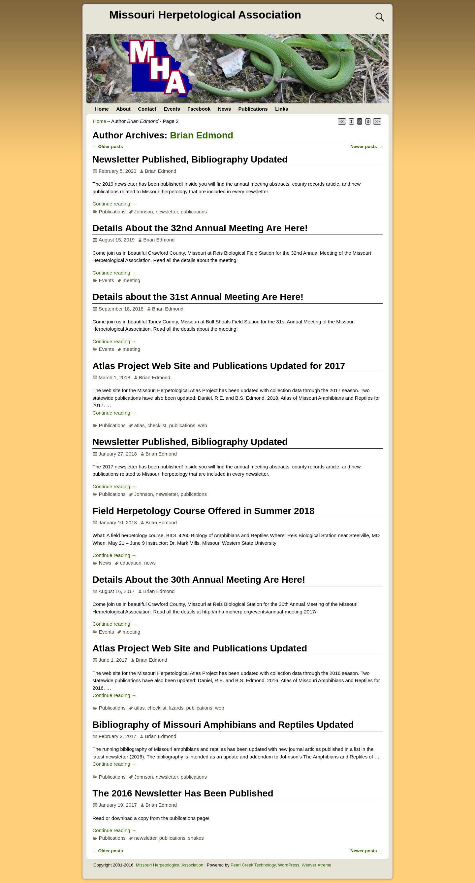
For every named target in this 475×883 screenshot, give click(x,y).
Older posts (107, 146)
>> (377, 121)
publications (194, 211)
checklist (157, 425)
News (224, 109)
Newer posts (366, 146)
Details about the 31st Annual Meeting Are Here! (197, 297)
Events (172, 109)
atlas (139, 425)
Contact (147, 109)
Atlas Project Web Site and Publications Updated (199, 648)
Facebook (198, 109)
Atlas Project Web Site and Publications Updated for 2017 (218, 366)
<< (341, 121)
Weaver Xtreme (316, 865)
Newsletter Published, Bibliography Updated (190, 159)
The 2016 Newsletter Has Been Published (182, 793)
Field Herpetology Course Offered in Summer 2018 (203, 511)
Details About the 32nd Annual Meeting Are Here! (200, 228)
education (130, 563)
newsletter (167, 211)
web (202, 425)
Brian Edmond (201, 135)
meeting (131, 280)
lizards (176, 708)
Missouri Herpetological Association (205, 14)
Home (102, 109)
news (150, 563)
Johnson (143, 211)
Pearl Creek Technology (253, 865)
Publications (253, 109)
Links (281, 109)
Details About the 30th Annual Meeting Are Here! (198, 579)
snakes (196, 838)
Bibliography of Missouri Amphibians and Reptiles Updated (223, 724)
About (123, 109)
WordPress (288, 865)
